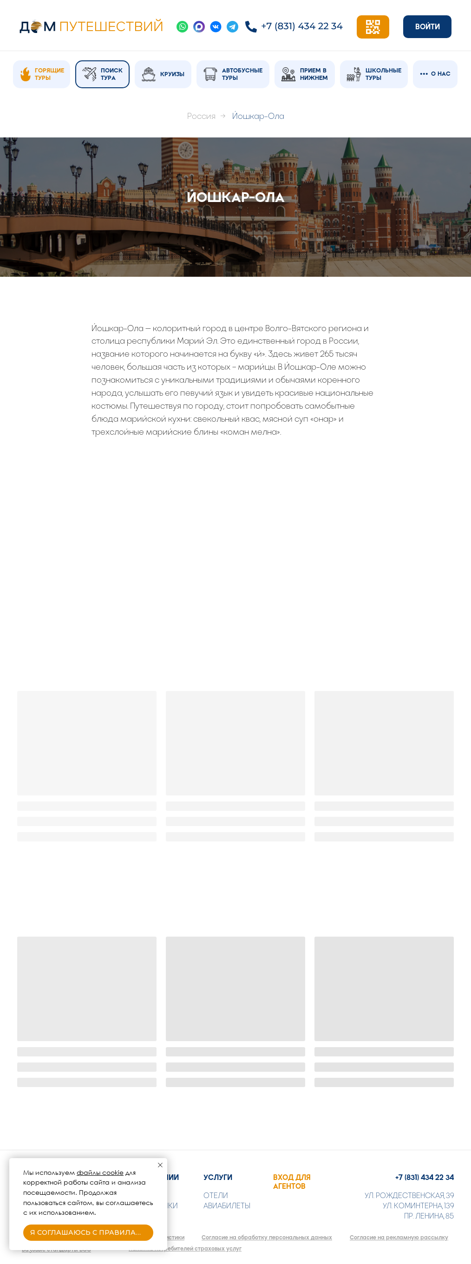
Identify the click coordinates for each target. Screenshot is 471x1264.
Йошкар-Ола (258, 116)
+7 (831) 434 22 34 (424, 1177)
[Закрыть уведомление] (160, 1165)
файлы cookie (100, 1172)
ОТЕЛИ (215, 1195)
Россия (201, 116)
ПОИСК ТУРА (112, 74)
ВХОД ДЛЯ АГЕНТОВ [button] (292, 1182)
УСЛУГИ (217, 1177)
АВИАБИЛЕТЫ (226, 1205)
